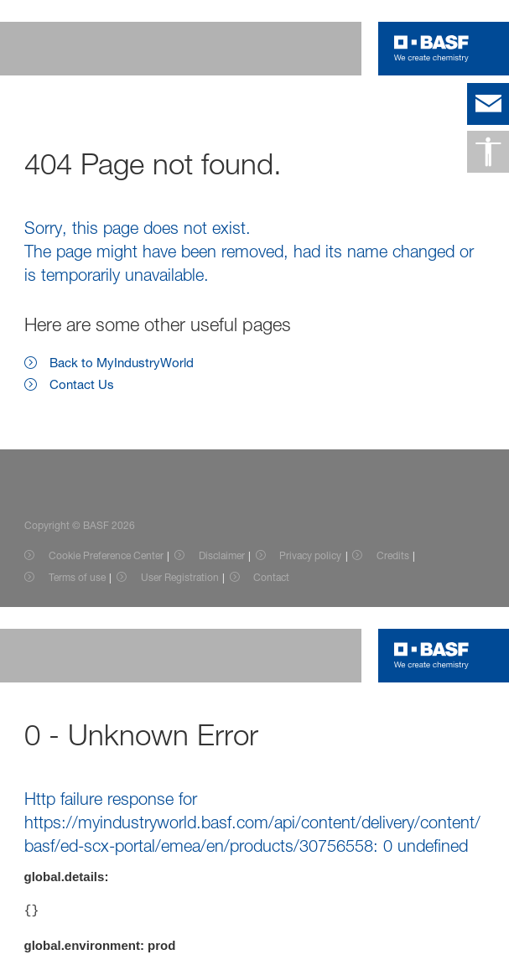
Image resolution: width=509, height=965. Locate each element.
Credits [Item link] (393, 555)
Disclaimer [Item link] (222, 555)
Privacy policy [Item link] (310, 555)
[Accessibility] (488, 152)
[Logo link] (431, 48)
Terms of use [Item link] (77, 577)
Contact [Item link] (271, 577)
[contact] (488, 104)
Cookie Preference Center (106, 555)
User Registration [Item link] (180, 577)
